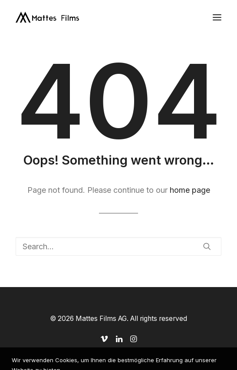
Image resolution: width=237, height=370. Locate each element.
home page (190, 190)
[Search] (118, 246)
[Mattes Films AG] (47, 17)
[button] (217, 17)
